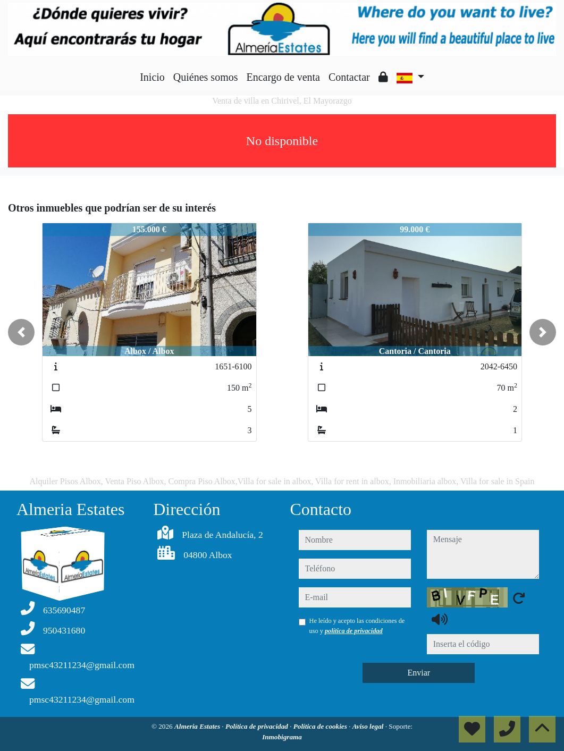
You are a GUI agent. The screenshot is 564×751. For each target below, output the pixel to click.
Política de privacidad (257, 726)
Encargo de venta (283, 77)
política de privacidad (354, 631)
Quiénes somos (205, 77)
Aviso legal (368, 726)
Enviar (418, 672)
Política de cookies (321, 726)
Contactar (349, 77)
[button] (21, 332)
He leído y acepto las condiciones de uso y (357, 625)
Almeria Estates (198, 726)
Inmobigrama (282, 737)
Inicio (152, 77)
